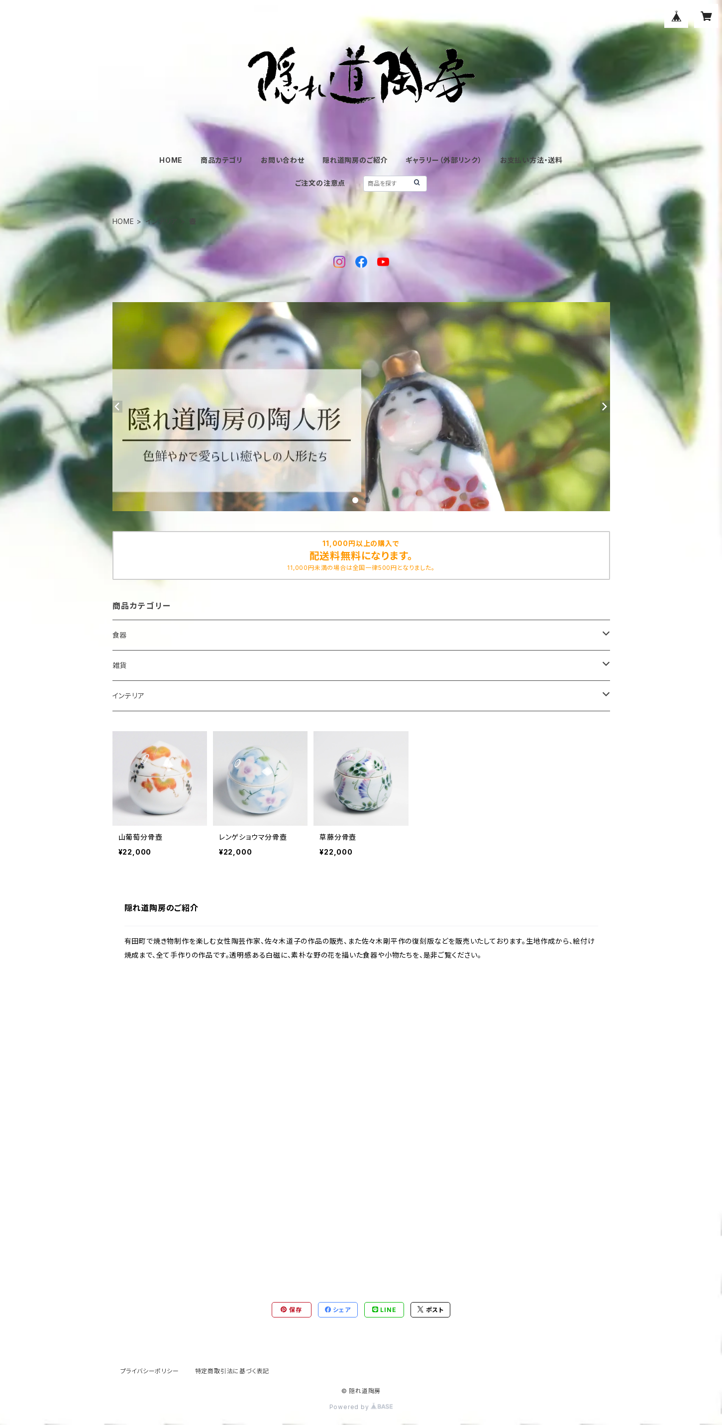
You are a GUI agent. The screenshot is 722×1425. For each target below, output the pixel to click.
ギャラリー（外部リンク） (444, 160)
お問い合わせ (283, 160)
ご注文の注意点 (320, 183)
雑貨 (119, 665)
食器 (119, 635)
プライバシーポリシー (149, 1371)
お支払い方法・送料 (531, 160)
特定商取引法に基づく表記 (232, 1371)
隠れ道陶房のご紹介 (355, 160)
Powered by (361, 1407)
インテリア (162, 221)
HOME (171, 160)
